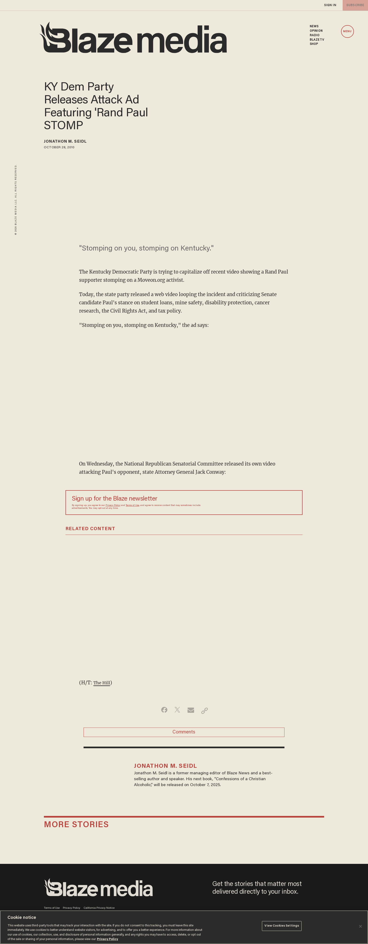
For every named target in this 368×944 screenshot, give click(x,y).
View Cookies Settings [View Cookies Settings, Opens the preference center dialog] (281, 926)
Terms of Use (132, 505)
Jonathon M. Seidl (70, 142)
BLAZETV (317, 40)
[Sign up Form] (263, 502)
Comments (183, 734)
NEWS (314, 26)
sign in (330, 5)
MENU (347, 31)
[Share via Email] (191, 710)
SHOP (314, 44)
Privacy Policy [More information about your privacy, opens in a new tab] (107, 939)
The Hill (102, 682)
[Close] (360, 926)
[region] (184, 927)
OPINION (316, 31)
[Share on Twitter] (176, 710)
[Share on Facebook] (162, 710)
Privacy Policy (113, 505)
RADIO (315, 35)
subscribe (354, 5)
